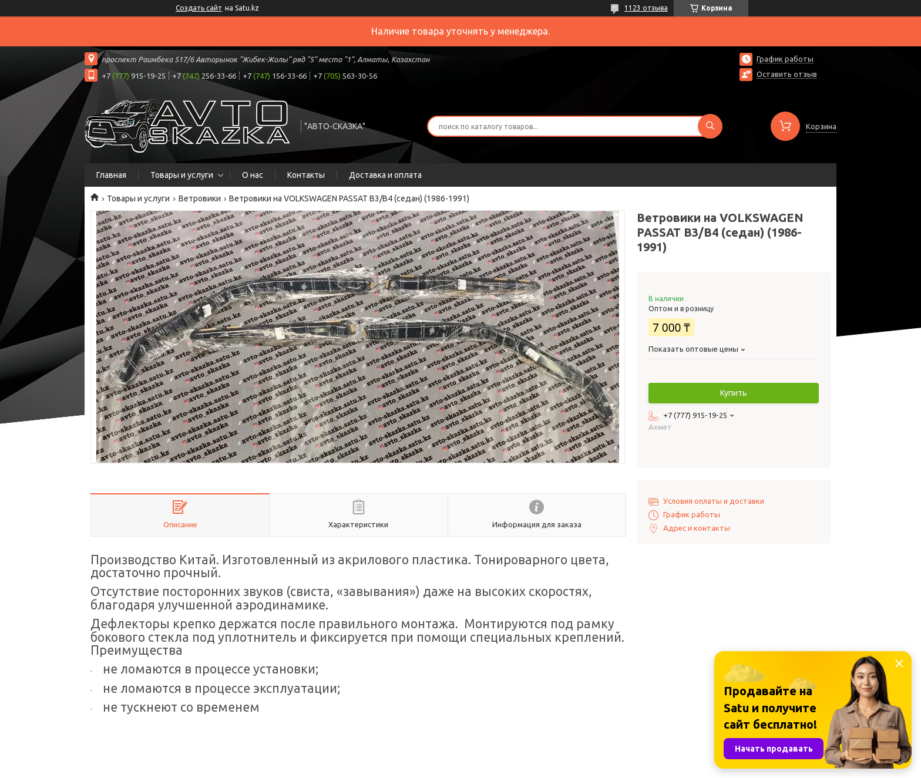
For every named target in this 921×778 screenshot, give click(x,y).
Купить (733, 393)
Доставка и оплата (385, 175)
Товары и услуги (181, 175)
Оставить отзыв (787, 74)
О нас (252, 175)
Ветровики (200, 198)
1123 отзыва (646, 8)
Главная (111, 175)
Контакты (306, 175)
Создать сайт (199, 8)
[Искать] (710, 126)
